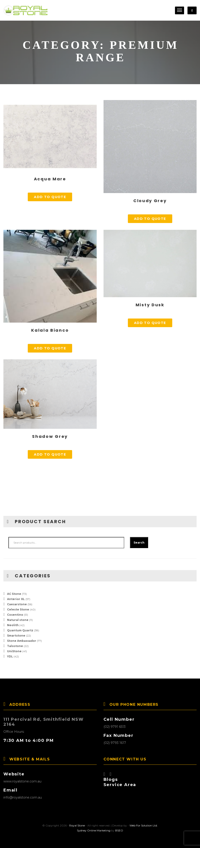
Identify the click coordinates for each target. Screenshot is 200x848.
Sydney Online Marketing (93, 830)
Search (139, 542)
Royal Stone (77, 825)
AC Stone (14, 594)
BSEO (119, 830)
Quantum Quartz (20, 630)
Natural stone (17, 620)
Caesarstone (17, 604)
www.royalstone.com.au (22, 781)
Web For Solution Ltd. (143, 825)
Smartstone (16, 635)
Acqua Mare (50, 179)
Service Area (120, 784)
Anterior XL (16, 599)
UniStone (14, 651)
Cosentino (15, 614)
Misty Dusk (150, 305)
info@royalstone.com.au (22, 797)
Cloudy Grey (150, 200)
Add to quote (50, 197)
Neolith (13, 625)
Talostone (15, 646)
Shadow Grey (50, 436)
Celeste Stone (18, 609)
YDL (10, 656)
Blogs (111, 779)
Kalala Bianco (50, 330)
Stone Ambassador (21, 640)
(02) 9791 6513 (115, 727)
